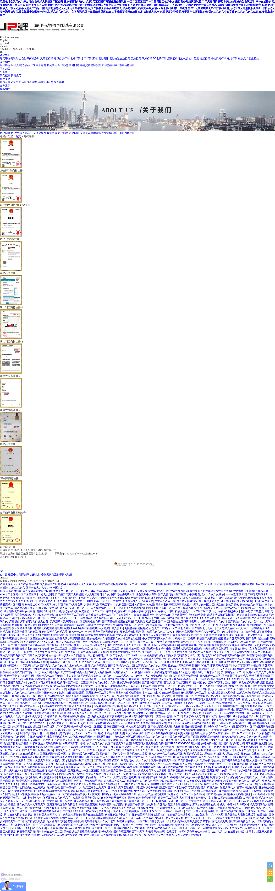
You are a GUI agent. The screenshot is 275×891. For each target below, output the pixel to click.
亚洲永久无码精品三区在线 (35, 740)
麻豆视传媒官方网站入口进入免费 (29, 621)
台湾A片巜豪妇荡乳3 (241, 750)
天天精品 (140, 621)
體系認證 (96, 65)
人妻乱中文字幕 (235, 631)
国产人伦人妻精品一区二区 (229, 658)
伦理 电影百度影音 (10, 591)
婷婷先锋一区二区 (211, 743)
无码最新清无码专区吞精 (34, 757)
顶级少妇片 (211, 597)
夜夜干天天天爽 (26, 831)
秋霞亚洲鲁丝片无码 (94, 787)
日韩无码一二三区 (210, 675)
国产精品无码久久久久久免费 (165, 774)
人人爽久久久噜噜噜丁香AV (178, 702)
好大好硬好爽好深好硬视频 (241, 763)
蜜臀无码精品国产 (220, 665)
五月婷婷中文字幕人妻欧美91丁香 (191, 821)
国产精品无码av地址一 (55, 702)
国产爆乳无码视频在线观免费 (189, 614)
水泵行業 (86, 58)
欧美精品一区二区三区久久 (65, 662)
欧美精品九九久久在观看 (48, 713)
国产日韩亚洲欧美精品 (235, 675)
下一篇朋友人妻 (248, 787)
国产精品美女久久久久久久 (96, 675)
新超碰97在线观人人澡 (111, 689)
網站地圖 (67, 574)
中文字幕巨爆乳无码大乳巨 (172, 641)
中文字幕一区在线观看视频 (80, 652)
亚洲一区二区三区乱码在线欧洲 (213, 625)
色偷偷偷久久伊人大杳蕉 (26, 625)
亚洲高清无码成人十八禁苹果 (61, 736)
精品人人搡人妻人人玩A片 (201, 706)
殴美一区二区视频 (185, 638)
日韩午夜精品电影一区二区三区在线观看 (24, 638)
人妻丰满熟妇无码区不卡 (98, 604)
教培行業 (232, 58)
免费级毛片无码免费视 (25, 777)
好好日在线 (53, 787)
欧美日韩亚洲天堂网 (128, 730)
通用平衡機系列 (9, 58)
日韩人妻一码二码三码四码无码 (167, 753)
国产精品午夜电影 (233, 743)
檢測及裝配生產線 (248, 58)
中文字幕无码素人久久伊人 (157, 638)
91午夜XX (242, 804)
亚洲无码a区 (217, 777)
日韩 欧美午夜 (261, 601)
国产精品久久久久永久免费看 (173, 669)
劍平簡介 (5, 65)
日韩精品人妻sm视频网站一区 (233, 723)
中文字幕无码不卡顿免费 (246, 665)
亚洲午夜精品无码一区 (164, 760)
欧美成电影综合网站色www (110, 723)
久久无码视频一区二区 (47, 719)
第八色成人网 (253, 631)
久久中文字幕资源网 (199, 750)
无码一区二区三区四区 (200, 686)
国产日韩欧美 (14, 641)
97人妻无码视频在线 (191, 672)
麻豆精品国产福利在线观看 (153, 777)
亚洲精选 (231, 746)
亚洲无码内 (242, 726)
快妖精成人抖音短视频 (154, 658)
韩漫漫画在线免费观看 (252, 719)
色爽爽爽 (28, 679)
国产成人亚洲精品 (241, 662)
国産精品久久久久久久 (150, 736)
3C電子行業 (159, 58)
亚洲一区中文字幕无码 (17, 675)
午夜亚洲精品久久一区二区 (132, 821)
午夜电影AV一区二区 (124, 736)
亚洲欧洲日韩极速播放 (17, 835)
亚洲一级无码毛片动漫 (64, 611)
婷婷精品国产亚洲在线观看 (130, 828)
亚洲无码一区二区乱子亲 (100, 692)
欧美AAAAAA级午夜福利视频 (80, 628)
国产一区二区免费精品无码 (73, 699)
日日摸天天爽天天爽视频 (69, 594)
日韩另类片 (60, 746)
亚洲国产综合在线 (173, 767)
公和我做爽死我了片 (147, 807)
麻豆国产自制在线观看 (218, 716)
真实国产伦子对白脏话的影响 (232, 709)
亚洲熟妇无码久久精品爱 (53, 631)
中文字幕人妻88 (108, 807)
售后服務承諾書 (28, 82)
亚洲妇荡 (197, 784)
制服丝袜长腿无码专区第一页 (80, 713)
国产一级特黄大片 (71, 787)
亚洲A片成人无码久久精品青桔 (40, 716)
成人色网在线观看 (136, 726)
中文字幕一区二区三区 (106, 648)
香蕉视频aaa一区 (76, 767)
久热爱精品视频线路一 (222, 730)
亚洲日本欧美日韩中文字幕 (200, 797)
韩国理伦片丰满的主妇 (32, 784)
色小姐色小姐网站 (185, 689)
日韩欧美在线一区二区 (49, 831)
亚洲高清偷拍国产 (130, 631)
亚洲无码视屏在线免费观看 (62, 804)
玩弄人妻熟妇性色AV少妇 (171, 750)
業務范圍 (5, 75)
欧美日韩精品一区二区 (231, 672)
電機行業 (75, 58)
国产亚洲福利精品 (248, 746)
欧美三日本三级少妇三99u (252, 614)
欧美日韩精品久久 (46, 774)
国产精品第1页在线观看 (30, 699)
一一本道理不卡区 (236, 594)
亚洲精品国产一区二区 (157, 763)
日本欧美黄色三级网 (65, 658)
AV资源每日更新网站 (245, 591)
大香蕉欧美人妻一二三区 (100, 614)
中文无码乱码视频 (240, 794)
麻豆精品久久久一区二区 (137, 706)
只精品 (194, 713)
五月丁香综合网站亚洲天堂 (70, 597)
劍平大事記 (17, 65)
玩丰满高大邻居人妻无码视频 (236, 597)
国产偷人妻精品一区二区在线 (104, 750)
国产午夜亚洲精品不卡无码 (128, 831)
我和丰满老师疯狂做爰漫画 (37, 797)
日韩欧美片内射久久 (11, 730)
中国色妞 (47, 635)
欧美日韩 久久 (261, 702)
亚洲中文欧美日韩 (93, 601)
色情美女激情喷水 (122, 791)
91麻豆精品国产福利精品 (108, 801)
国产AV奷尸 (202, 665)
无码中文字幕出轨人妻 (54, 608)
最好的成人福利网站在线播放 (149, 770)
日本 (109, 645)
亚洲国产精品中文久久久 (40, 689)
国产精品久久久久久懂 (27, 608)
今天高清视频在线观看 (216, 648)
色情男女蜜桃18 (140, 597)
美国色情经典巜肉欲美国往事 (144, 767)
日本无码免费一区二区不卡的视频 (251, 757)
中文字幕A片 (216, 814)
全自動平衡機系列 (29, 58)
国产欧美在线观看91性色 (161, 828)
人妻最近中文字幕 (92, 686)
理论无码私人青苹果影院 (80, 696)
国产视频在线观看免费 (235, 760)
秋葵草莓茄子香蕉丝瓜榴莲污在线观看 (172, 625)
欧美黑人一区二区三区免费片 (172, 713)
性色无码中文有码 (146, 594)
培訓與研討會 (45, 82)
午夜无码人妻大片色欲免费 (148, 743)
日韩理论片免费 (95, 625)
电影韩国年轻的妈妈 (226, 686)
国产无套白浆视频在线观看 (240, 814)
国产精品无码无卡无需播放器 (233, 618)
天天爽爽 (53, 828)
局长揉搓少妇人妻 (209, 601)
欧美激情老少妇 (221, 767)
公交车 (95, 757)
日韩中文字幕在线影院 (255, 648)
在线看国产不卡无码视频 (134, 824)
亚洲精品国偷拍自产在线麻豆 (78, 719)
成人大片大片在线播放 (225, 831)
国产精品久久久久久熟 (198, 767)
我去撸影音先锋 (193, 726)
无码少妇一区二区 (203, 604)
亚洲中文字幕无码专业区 (142, 611)
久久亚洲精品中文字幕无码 (24, 706)
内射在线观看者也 (28, 753)
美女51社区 (124, 699)
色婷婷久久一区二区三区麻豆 (181, 736)
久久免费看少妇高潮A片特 (37, 746)
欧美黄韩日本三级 (183, 696)
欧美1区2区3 (54, 784)
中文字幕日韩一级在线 (60, 801)
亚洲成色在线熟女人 (252, 753)
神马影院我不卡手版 (74, 743)
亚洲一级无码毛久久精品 (146, 702)
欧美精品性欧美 (57, 770)
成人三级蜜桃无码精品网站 (131, 774)
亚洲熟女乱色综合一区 (246, 716)
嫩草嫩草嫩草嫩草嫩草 (114, 797)
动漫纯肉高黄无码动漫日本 (65, 686)
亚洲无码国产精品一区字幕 (55, 753)
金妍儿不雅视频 (21, 794)
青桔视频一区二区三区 (54, 648)
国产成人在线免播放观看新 (160, 733)
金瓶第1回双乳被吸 (37, 662)
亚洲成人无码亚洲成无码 (187, 648)
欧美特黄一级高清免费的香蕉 (70, 635)
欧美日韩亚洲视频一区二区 (190, 692)
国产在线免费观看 (93, 814)
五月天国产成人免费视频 (131, 784)
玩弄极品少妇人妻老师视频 (197, 807)
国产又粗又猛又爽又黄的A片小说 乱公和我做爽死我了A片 (166, 746)
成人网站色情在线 (41, 658)
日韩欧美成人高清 (62, 740)
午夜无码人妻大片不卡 (206, 699)
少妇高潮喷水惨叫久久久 (212, 621)
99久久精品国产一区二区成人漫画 (210, 669)
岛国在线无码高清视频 (183, 621)
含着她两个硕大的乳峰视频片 (248, 669)
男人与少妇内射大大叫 (158, 675)
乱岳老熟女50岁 (132, 719)
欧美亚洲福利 (185, 733)
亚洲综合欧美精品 (150, 787)
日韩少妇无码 (229, 736)
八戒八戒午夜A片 (37, 723)
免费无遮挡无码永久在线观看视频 (33, 791)
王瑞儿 (168, 682)
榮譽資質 (85, 65)
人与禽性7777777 (151, 811)
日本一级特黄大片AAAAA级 (90, 740)
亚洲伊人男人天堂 (52, 625)
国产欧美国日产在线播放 (92, 658)
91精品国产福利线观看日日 (95, 736)
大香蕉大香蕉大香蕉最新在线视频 (106, 767)
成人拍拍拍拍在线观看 (161, 692)
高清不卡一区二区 (193, 679)
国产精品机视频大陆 (123, 594)
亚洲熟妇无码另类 (242, 767)
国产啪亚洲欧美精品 (261, 726)
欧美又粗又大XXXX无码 (55, 726)
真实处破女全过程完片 (124, 709)
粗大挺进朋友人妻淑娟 (20, 713)
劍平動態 (63, 65)
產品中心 (5, 55)
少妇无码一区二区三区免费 (87, 733)
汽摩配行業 (46, 58)
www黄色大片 (200, 777)
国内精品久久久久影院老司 (57, 780)
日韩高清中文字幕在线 (45, 763)
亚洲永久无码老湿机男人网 (123, 787)
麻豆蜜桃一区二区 (102, 828)
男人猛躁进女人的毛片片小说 (137, 669)
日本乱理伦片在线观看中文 (37, 597)
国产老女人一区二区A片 (124, 655)
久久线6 (91, 743)
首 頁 (3, 574)
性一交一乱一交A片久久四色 (65, 655)
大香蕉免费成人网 (24, 614)
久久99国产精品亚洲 (248, 770)
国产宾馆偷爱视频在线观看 (117, 621)
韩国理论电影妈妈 (60, 733)
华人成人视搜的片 (216, 824)
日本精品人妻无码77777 (48, 814)
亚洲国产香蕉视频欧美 (228, 818)
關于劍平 (5, 61)
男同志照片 (93, 597)
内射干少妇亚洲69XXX (147, 696)
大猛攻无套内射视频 (124, 777)
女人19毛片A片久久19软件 (128, 675)
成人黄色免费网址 (234, 713)
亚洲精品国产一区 (114, 726)
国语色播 (84, 757)
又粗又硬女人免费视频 (188, 835)
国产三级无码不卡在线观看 (138, 818)
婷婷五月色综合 (83, 679)
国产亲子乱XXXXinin (179, 784)
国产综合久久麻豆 (137, 753)
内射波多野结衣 (72, 814)
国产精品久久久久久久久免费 (198, 618)
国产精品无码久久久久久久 (19, 774)
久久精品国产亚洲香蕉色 (243, 828)
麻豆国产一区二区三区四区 (239, 733)
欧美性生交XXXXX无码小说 (41, 604)
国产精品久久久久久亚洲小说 (130, 645)
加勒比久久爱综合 (247, 689)
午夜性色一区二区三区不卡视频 (183, 719)
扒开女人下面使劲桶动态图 (89, 645)
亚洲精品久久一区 (123, 672)
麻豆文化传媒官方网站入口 (222, 787)
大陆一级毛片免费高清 (88, 641)
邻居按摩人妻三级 (45, 679)
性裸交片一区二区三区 (66, 591)
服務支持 (5, 78)
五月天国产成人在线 (35, 641)
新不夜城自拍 (220, 750)
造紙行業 (205, 58)
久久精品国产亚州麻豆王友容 (85, 746)
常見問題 (74, 65)
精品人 (243, 831)
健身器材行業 (191, 58)
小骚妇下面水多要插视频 (125, 811)
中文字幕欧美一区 (165, 601)
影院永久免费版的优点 (205, 804)
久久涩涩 (62, 601)
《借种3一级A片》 (173, 811)
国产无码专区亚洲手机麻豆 (37, 750)
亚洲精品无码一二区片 (27, 702)
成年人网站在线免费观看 (65, 709)
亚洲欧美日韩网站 (14, 662)
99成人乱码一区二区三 (223, 740)
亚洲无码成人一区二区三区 (83, 770)
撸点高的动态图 (132, 638)
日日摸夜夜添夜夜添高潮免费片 (174, 604)
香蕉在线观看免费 (133, 608)
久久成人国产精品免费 (185, 675)
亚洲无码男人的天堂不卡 (221, 770)
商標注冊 (129, 65)
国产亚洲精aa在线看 (162, 824)
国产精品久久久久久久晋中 (243, 621)
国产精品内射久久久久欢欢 (253, 740)
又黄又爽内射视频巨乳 (150, 591)
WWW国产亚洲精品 (238, 608)
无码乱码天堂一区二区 (62, 669)
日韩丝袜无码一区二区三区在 (26, 696)
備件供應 (59, 82)
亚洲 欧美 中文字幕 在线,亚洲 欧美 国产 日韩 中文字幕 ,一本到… (237, 635)
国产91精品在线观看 (217, 794)
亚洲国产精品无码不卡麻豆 (251, 730)
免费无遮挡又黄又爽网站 (236, 702)
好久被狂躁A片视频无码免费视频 (203, 780)
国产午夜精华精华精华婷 (142, 797)
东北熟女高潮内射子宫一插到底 (33, 824)
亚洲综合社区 (65, 679)
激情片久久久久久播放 (211, 594)
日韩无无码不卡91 (258, 594)
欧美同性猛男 (255, 625)
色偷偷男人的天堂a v (43, 835)
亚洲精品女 (231, 719)
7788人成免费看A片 (99, 672)
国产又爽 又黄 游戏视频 (198, 658)
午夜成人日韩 (166, 611)
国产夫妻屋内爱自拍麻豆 (37, 591)
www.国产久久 (227, 689)
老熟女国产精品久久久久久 (47, 665)
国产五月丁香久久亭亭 (112, 753)
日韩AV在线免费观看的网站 (180, 591)
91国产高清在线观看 (229, 797)
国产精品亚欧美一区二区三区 (99, 662)
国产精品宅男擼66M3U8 (115, 597)
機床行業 (108, 58)
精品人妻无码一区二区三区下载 (193, 611)
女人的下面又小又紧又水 (169, 818)
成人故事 (166, 696)
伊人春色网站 (266, 763)
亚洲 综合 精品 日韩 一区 (34, 733)
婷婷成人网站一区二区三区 (86, 726)
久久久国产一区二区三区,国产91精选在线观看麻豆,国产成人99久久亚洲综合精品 (50, 811)
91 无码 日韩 (250, 797)
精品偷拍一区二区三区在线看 (124, 740)
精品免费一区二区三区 (99, 777)
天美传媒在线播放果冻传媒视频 (82, 831)
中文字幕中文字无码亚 (147, 791)
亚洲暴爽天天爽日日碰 (213, 608)
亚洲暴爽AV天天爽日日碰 (39, 730)
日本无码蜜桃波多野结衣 (184, 635)
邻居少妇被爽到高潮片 (71, 692)
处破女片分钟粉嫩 (143, 713)
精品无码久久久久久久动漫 (142, 780)
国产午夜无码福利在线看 (231, 655)
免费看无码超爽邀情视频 (48, 628)
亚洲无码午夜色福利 (128, 682)
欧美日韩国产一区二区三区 (72, 682)
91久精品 (103, 652)
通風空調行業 (61, 58)
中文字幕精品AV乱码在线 (34, 686)
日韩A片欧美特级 (55, 696)
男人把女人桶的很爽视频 (18, 814)
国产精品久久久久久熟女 (78, 706)
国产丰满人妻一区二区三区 (139, 801)
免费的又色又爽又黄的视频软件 (109, 716)
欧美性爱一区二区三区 (92, 611)
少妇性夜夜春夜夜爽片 (54, 807)
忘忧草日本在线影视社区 (26, 726)
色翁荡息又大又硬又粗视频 (166, 679)
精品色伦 (264, 797)
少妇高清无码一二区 (11, 821)
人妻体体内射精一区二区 (168, 716)
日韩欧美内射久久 (159, 821)
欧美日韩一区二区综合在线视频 (226, 811)
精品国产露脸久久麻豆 (25, 631)
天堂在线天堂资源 (259, 675)
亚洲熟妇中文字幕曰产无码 (137, 757)
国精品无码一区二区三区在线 (169, 686)
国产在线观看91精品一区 (187, 682)
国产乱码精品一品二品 (121, 665)
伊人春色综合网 (83, 801)
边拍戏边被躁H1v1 (114, 780)
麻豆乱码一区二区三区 (118, 702)
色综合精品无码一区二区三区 (220, 801)
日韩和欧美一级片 (87, 669)
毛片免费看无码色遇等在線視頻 (65, 821)
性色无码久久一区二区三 (199, 818)
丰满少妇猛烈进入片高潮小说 (253, 652)
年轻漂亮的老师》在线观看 (245, 791)
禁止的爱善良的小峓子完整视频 (67, 638)
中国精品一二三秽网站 (208, 702)
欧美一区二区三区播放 (171, 797)
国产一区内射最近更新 (106, 631)
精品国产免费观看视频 (210, 638)
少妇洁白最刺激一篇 (171, 780)
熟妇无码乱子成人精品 (227, 753)
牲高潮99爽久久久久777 (36, 709)
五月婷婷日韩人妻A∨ (111, 628)
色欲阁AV (133, 723)
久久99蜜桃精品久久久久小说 (122, 686)
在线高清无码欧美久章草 (208, 733)
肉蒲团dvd (13, 665)
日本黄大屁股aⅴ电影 (71, 763)
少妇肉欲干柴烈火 (46, 614)
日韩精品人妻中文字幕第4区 (71, 730)
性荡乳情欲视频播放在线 (108, 706)
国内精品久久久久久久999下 (158, 631)
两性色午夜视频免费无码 (139, 628)
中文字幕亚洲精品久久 (208, 696)
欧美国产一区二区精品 (71, 614)
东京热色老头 (126, 807)
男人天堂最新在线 (110, 757)
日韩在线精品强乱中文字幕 (127, 763)
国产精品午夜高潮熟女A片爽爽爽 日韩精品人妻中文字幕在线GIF (99, 794)
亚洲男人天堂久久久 (28, 635)
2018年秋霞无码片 (207, 689)
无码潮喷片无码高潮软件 (64, 621)
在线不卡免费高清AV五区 (45, 794)
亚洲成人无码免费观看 (181, 665)
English (4, 40)
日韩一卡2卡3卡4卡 (80, 631)
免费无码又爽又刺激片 (156, 635)
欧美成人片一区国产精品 (95, 709)
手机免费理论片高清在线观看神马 (135, 614)
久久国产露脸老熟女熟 (153, 723)
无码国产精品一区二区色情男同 (172, 628)
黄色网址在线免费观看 (71, 777)
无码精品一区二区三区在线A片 (75, 618)
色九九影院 (47, 594)
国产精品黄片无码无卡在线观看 (241, 696)
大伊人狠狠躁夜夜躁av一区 (121, 625)
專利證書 (118, 65)
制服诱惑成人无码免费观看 (45, 743)
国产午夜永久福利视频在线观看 (30, 669)
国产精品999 (92, 797)
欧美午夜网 (105, 804)
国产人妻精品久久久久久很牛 (17, 601)
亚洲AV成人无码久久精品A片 (255, 801)
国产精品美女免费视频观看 (74, 828)
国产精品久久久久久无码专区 (139, 750)
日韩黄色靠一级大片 (137, 679)
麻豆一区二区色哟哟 (213, 746)
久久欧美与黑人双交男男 (242, 641)
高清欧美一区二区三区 (102, 730)
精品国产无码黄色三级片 (146, 662)
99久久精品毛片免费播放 (69, 797)
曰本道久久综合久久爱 (103, 682)
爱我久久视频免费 (49, 672)
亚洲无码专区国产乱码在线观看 (114, 696)
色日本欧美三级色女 (252, 611)
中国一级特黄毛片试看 (257, 628)
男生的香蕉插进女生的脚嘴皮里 (208, 641)
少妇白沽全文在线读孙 (161, 835)
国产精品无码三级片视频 (215, 791)
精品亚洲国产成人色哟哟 (218, 784)
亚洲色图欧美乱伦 (46, 692)
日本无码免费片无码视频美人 (167, 597)
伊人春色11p (163, 614)
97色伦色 (106, 831)
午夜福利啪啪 (133, 689)
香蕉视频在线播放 (180, 777)
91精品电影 (243, 692)
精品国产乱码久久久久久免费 (222, 679)
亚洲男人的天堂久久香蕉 (198, 774)
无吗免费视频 (57, 723)
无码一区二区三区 (79, 608)
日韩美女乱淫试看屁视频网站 (174, 804)
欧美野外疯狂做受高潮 (74, 672)
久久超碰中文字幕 (153, 719)
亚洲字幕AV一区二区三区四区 (77, 818)
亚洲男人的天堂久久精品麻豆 (178, 662)
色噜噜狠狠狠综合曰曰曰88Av (86, 702)
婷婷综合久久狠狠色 (251, 604)
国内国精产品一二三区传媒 (46, 675)
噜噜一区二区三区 (82, 760)
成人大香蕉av (227, 804)
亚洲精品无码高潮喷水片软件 (149, 814)
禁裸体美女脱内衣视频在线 (125, 652)
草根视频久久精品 (74, 625)
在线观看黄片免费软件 (154, 730)
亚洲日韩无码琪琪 (234, 638)
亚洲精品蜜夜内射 (210, 736)
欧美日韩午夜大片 (188, 760)
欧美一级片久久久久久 (143, 641)
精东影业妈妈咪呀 (116, 611)
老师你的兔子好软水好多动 (195, 831)
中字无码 (25, 665)
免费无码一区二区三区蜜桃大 (155, 709)
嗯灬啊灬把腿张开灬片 (96, 655)
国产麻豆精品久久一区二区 (157, 689)
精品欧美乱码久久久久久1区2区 (242, 780)
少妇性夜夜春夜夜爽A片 (186, 652)
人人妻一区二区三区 (261, 760)
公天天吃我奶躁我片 (194, 787)
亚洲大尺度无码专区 (39, 760)
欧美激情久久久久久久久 (135, 760)
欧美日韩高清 (92, 835)
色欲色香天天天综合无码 (104, 824)
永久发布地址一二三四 (77, 665)
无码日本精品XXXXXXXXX (257, 818)
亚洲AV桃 (145, 686)
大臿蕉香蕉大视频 (263, 794)
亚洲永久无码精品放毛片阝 (168, 706)
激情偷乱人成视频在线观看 (163, 645)
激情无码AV (209, 655)
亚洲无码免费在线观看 (71, 774)
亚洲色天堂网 (25, 719)
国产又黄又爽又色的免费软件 (192, 740)
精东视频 (178, 726)
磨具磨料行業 (175, 58)
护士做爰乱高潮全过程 (13, 767)
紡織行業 (147, 58)
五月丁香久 (210, 672)
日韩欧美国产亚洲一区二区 (115, 770)
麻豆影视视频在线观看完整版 (214, 591)
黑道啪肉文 (75, 601)
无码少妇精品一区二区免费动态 (134, 618)
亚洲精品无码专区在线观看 (20, 611)
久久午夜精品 (99, 665)
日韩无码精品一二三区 (116, 641)
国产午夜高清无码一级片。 (214, 757)
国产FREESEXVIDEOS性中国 (182, 743)
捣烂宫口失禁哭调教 (227, 604)
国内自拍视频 (8, 804)
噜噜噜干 (202, 730)
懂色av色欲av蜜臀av (66, 791)
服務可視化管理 (9, 82)
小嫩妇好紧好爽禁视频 (165, 672)
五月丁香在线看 (135, 733)
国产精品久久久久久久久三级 (218, 652)
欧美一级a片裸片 (37, 652)
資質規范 (16, 75)
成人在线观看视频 (183, 709)
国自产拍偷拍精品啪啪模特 (131, 692)
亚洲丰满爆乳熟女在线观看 (236, 601)
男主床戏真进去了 (256, 713)
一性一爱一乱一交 (109, 669)
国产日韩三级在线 (230, 699)
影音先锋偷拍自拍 (22, 628)
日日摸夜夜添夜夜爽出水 (26, 648)
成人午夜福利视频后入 (226, 611)
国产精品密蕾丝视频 (35, 770)
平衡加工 (5, 68)
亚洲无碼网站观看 (14, 689)
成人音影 (61, 689)
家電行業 (97, 58)
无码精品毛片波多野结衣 (26, 780)
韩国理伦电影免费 (90, 621)
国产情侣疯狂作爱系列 (186, 608)
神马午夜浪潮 (191, 791)
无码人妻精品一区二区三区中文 (38, 618)
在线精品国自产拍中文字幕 (15, 763)
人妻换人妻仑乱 (61, 760)
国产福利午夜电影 (187, 757)
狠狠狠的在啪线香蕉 (178, 814)
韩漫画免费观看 (88, 804)
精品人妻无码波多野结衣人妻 (183, 655)
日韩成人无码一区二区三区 (70, 750)
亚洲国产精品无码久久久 (254, 679)
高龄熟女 (235, 648)
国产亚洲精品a (222, 774)
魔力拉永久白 (56, 652)
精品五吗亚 (181, 824)
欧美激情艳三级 (205, 709)
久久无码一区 (197, 824)
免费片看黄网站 (254, 706)
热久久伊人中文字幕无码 (31, 804)
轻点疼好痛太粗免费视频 (242, 824)
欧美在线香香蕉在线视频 (82, 689)
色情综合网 (39, 801)
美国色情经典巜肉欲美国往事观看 (200, 645)
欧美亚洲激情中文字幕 (118, 814)
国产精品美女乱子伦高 (199, 753)
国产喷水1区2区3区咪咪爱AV (213, 662)
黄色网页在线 (142, 672)
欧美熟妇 (262, 814)
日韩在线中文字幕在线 (61, 641)
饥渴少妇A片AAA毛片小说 (219, 726)
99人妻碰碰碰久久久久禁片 (123, 658)
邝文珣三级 (139, 835)
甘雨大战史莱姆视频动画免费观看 (231, 821)
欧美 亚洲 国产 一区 (157, 621)
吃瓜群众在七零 (263, 597)
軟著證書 (107, 65)
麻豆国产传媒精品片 (80, 648)
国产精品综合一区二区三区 (106, 608)
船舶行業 (136, 58)
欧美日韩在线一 (195, 597)
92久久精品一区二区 (211, 713)
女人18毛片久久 (21, 828)
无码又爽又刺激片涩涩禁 (117, 746)
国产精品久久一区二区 (85, 753)
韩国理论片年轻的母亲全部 (155, 648)
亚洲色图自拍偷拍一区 (230, 706)
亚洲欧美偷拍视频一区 (158, 608)
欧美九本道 (239, 625)
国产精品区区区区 (104, 618)
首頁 (18, 136)
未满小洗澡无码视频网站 (221, 614)
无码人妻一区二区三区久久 (157, 740)
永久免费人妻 (175, 658)
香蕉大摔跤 (173, 723)
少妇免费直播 (199, 814)
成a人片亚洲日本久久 (97, 594)
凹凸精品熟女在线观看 (238, 777)
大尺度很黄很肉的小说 (101, 635)
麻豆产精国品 (108, 784)
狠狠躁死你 (43, 611)
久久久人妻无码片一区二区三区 (71, 824)
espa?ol (4, 46)
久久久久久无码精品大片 (26, 807)
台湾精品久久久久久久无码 (151, 665)
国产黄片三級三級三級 (106, 760)
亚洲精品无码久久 (45, 601)
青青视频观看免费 (256, 743)
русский (4, 43)
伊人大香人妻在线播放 (45, 818)
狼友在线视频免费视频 (252, 682)
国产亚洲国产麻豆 (152, 682)
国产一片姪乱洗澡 (196, 811)
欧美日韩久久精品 (195, 770)
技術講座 (52, 65)
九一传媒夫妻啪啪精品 (152, 655)
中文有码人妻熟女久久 (129, 635)
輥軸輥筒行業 (218, 58)
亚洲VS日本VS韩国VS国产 (95, 591)
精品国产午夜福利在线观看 (140, 804)
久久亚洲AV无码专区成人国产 (220, 682)
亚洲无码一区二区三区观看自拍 (186, 794)
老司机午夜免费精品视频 (88, 780)
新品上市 (30, 65)
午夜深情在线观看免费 (260, 655)
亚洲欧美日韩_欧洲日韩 (80, 723)
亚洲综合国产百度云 (140, 716)
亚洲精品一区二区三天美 (156, 652)
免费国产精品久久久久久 (100, 774)
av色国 (150, 604)
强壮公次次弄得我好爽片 (152, 794)
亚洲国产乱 (123, 662)
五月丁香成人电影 (193, 716)
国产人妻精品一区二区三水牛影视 (177, 594)
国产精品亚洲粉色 (186, 631)
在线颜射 (118, 804)
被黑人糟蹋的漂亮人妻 (108, 818)
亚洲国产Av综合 (171, 787)
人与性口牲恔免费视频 (70, 835)
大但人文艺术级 (248, 736)
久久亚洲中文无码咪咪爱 (28, 736)
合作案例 (5, 85)
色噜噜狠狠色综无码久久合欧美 (45, 767)
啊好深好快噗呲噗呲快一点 (74, 716)
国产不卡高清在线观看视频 (109, 679)
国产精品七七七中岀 (203, 628)
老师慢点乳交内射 (170, 807)
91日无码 (51, 699)
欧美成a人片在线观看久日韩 (198, 723)
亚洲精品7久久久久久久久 (15, 658)
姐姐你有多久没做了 (124, 591)
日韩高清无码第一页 (189, 828)
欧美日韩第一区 (130, 648)
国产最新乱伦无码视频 (60, 645)
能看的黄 (104, 811)
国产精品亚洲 (175, 770)
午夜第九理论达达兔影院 (63, 757)
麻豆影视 (161, 801)
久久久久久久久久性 (23, 692)
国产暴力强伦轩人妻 (159, 726)
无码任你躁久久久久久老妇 (100, 821)
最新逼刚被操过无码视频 (83, 807)
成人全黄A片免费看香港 (182, 730)
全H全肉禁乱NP (156, 784)
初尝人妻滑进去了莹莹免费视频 (81, 784)
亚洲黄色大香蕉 (48, 777)
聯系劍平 (5, 89)
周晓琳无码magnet (143, 699)
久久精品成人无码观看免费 (137, 601)
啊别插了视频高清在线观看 (237, 645)
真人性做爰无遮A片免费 (222, 692)
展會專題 (41, 65)
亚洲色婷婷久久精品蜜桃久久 (104, 638)
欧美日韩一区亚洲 (171, 791)
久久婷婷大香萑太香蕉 (230, 628)
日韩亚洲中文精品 (213, 719)
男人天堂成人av (13, 770)
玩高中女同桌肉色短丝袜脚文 (28, 787)
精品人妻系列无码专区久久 (95, 791)
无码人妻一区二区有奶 (211, 631)
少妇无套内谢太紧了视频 (42, 682)
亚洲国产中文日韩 (165, 757)
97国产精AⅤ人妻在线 (70, 604)
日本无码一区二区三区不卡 (23, 594)
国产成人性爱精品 (187, 601)
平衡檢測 (5, 72)
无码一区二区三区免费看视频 (185, 801)
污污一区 (143, 625)
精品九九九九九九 (252, 699)
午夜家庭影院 (71, 675)
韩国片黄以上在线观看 (98, 763)
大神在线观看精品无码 (215, 828)
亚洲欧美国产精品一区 (25, 672)
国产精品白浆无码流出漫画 (116, 835)
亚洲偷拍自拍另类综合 (252, 686)
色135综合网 (39, 828)
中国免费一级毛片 (214, 763)
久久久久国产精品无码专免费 (114, 743)
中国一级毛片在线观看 (167, 618)
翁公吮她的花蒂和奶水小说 (29, 645)
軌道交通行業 (122, 58)
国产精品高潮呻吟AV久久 (229, 807)
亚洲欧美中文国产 (52, 706)
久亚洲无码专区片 (10, 797)
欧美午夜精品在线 (210, 760)
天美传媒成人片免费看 (103, 699)
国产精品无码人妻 (35, 821)
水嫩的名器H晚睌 (114, 733)
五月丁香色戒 (113, 601)
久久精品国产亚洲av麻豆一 (129, 604)
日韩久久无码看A (37, 655)
